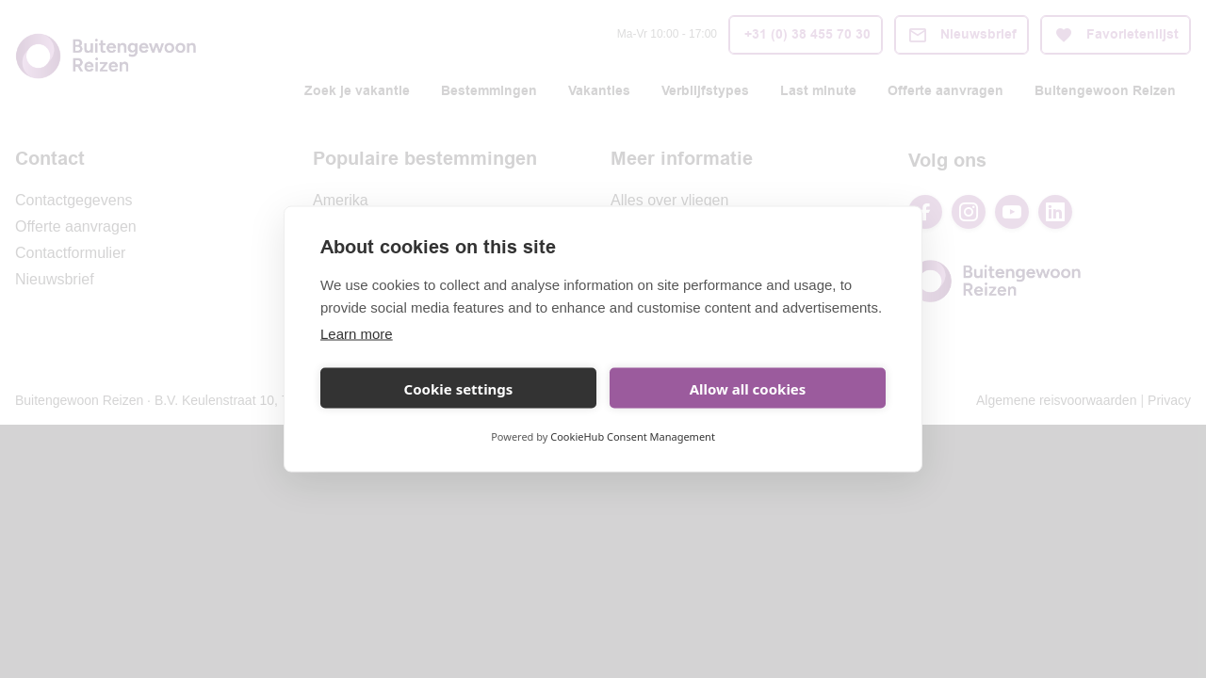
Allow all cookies (748, 388)
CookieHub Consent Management (632, 436)
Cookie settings (458, 388)
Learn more (356, 334)
